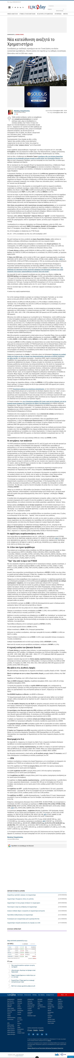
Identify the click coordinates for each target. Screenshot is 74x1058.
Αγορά (18, 1005)
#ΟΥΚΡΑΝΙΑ (58, 14)
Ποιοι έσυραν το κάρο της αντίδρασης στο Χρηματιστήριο (37, 907)
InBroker (49, 1040)
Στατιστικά (9, 1012)
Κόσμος (19, 1006)
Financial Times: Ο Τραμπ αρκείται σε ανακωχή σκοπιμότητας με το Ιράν (22, 981)
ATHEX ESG (10, 956)
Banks (9, 950)
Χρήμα (18, 1027)
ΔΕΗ (61, 259)
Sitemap (34, 995)
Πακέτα (9, 1013)
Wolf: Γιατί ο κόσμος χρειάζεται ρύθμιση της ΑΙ (23, 986)
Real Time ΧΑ (10, 1001)
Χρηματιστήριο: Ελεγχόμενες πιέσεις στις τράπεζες (37, 899)
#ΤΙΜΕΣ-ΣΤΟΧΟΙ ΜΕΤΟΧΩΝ (27, 14)
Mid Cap (9, 952)
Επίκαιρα (19, 1008)
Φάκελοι (49, 1008)
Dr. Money (50, 1001)
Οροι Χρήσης (41, 995)
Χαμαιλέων (60, 1001)
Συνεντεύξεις (50, 1005)
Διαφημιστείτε (50, 995)
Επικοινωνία (27, 995)
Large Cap (10, 948)
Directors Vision (51, 1019)
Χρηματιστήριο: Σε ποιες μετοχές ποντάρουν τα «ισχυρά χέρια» (37, 903)
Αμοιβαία (30, 1008)
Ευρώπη (19, 1023)
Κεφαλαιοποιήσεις (11, 1017)
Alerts (39, 1003)
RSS (39, 1008)
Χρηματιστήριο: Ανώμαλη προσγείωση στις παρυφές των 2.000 (37, 922)
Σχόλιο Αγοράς (10, 1008)
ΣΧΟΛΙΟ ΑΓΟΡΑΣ (20, 34)
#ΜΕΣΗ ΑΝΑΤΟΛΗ (12, 14)
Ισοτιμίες (19, 1031)
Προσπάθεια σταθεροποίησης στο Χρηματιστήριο (37, 915)
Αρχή (62, 994)
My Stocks (40, 1001)
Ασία (18, 1025)
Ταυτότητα (20, 995)
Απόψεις (50, 1003)
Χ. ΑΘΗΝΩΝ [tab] (25, 944)
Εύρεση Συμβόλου (11, 1010)
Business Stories (51, 1021)
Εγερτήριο (50, 1015)
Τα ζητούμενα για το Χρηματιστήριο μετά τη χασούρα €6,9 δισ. (37, 918)
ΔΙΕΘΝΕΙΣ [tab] (32, 944)
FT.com (9, 961)
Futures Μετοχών (11, 1032)
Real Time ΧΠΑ (10, 1003)
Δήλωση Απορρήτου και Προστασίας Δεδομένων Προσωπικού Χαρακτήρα (45, 1048)
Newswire (19, 1001)
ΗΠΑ (18, 1021)
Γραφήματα (40, 1005)
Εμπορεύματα (20, 1029)
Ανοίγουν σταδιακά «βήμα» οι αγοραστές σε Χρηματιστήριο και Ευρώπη (37, 911)
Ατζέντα (49, 1017)
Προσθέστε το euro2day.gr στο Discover (21, 846)
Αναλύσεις (30, 1010)
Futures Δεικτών (11, 1028)
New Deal (60, 1005)
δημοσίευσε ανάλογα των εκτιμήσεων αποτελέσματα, (28, 389)
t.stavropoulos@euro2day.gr (20, 112)
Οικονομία (19, 1003)
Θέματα (49, 1010)
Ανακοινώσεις (10, 1019)
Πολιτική (19, 1012)
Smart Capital (51, 1023)
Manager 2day (51, 1006)
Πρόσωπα (30, 1001)
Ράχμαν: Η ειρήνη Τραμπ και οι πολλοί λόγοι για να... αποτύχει (23, 976)
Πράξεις (9, 1015)
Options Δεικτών (11, 1030)
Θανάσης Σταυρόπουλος (22, 111)
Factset (41, 1030)
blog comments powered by (17, 940)
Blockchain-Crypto (32, 1015)
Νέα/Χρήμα (30, 1003)
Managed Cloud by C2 (19, 1055)
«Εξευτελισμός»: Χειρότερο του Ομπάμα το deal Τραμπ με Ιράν (23, 971)
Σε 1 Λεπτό (19, 1019)
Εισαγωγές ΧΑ (31, 1006)
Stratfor (35, 1030)
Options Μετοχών (11, 1034)
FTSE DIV (9, 954)
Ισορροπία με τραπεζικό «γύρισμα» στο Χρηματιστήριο (37, 895)
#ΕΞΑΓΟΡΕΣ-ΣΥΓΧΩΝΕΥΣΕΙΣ (45, 14)
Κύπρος (19, 1014)
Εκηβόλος (60, 1003)
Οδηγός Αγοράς (31, 1005)
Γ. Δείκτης (9, 947)
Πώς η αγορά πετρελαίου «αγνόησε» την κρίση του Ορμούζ (23, 966)
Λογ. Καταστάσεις (42, 1006)
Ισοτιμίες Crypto (20, 1033)
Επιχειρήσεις (20, 1010)
